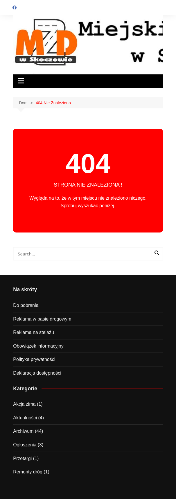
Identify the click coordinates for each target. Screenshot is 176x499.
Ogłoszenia (24, 444)
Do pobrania (25, 305)
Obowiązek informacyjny (38, 346)
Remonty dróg (27, 471)
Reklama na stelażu (33, 332)
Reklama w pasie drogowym (42, 318)
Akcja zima (24, 404)
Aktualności (25, 417)
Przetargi (22, 458)
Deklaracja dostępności (37, 373)
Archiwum (23, 431)
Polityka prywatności (34, 359)
